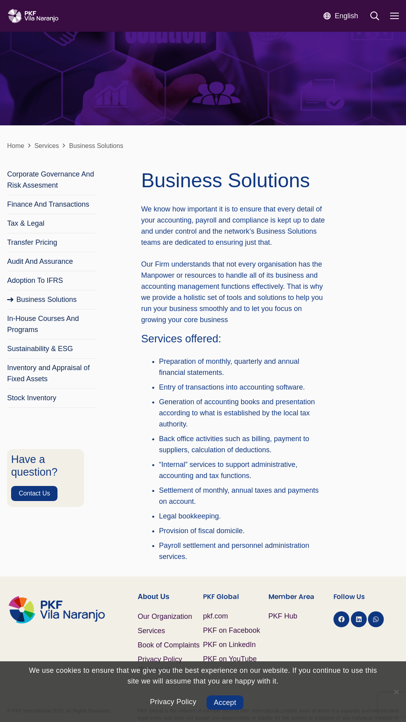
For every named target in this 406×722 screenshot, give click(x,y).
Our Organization (165, 616)
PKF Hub (282, 616)
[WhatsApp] (376, 619)
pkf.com (215, 616)
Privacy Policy (173, 702)
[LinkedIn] (359, 619)
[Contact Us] (34, 493)
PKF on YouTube (230, 659)
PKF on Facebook (231, 630)
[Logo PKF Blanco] (33, 16)
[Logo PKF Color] (72, 610)
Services (151, 631)
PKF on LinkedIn (229, 645)
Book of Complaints (168, 645)
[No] (396, 692)
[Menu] (395, 16)
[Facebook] (341, 619)
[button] (341, 15)
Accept (225, 703)
